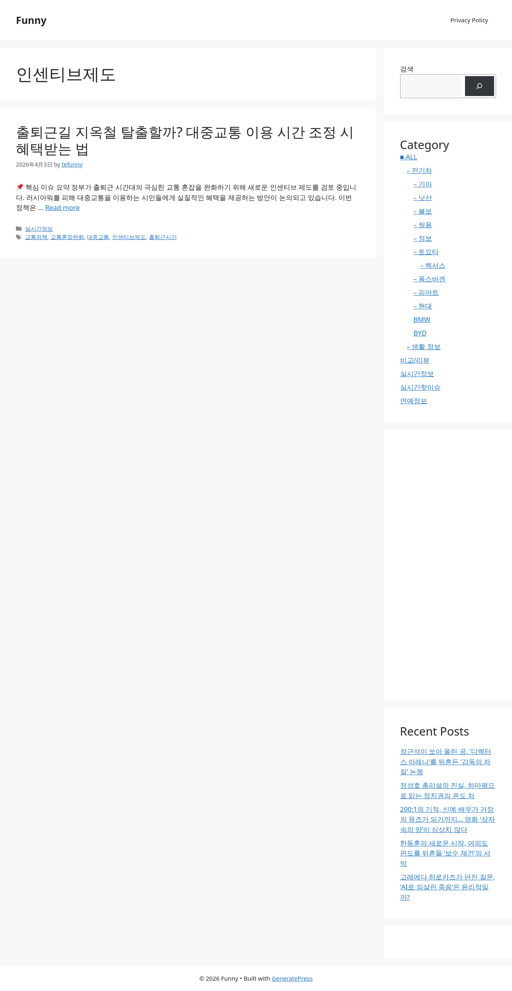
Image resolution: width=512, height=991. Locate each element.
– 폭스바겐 (430, 278)
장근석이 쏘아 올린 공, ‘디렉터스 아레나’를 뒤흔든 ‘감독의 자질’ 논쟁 (445, 761)
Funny (31, 20)
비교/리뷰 (415, 360)
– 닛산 (423, 197)
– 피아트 (426, 292)
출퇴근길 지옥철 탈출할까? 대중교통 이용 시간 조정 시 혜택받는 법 (185, 140)
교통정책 (36, 237)
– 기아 (423, 183)
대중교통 (98, 237)
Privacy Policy (469, 20)
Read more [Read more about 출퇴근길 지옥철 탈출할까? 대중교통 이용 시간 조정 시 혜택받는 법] (62, 207)
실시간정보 (39, 228)
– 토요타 (426, 251)
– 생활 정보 (424, 346)
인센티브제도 (129, 237)
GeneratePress (292, 978)
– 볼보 (423, 211)
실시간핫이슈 (420, 387)
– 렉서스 (433, 265)
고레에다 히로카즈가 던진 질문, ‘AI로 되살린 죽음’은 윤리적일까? (447, 887)
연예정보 (413, 400)
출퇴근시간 (163, 237)
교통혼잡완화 (67, 237)
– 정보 (423, 238)
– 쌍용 (423, 224)
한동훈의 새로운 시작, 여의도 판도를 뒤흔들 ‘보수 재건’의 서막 (445, 853)
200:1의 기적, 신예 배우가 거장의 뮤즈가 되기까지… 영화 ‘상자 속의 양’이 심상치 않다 (447, 819)
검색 (407, 68)
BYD (420, 333)
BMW (422, 319)
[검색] (479, 86)
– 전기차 (419, 170)
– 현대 (423, 305)
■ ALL (408, 156)
